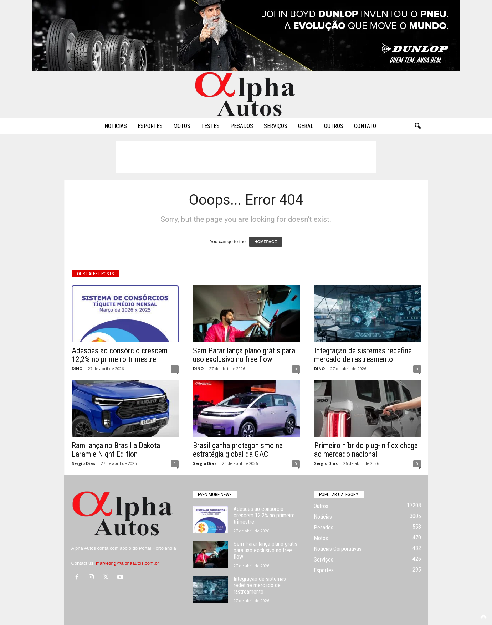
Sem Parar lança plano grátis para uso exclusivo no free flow (244, 355)
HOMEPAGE (265, 242)
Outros (333, 126)
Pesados (241, 126)
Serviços (275, 126)
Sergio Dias (83, 463)
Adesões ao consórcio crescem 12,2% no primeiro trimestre (120, 355)
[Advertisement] (246, 157)
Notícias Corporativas (338, 548)
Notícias (115, 126)
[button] (417, 126)
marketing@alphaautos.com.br (127, 563)
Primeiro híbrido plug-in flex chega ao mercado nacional (366, 449)
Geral (305, 126)
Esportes (150, 126)
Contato (365, 126)
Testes (210, 126)
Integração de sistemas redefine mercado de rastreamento (363, 355)
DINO (77, 368)
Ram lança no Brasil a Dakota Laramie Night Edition (116, 449)
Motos (181, 126)
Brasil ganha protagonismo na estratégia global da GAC (238, 449)
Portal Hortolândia (157, 548)
